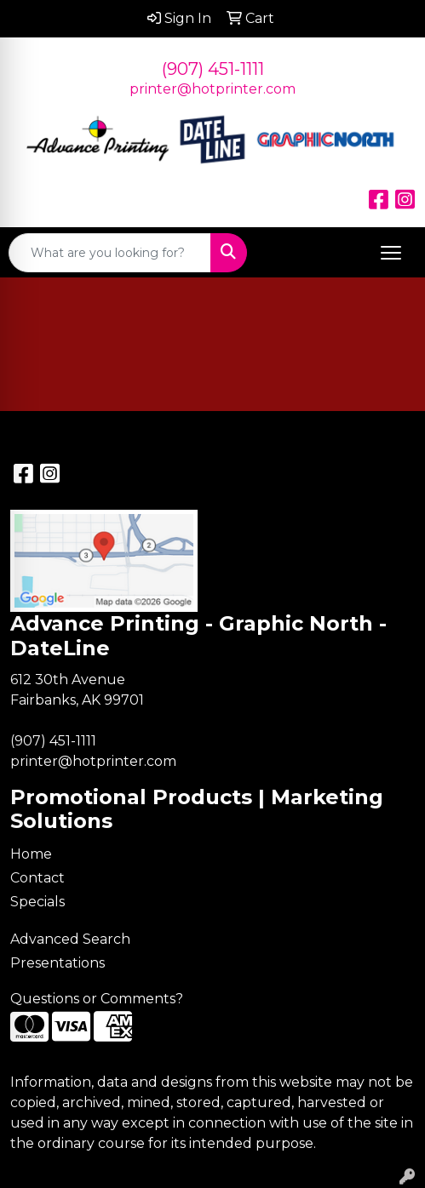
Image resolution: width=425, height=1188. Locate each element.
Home (31, 854)
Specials (37, 902)
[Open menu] (391, 253)
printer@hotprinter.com (212, 89)
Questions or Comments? (96, 999)
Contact (37, 878)
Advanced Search (70, 939)
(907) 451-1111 (213, 69)
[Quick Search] (110, 252)
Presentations (57, 963)
